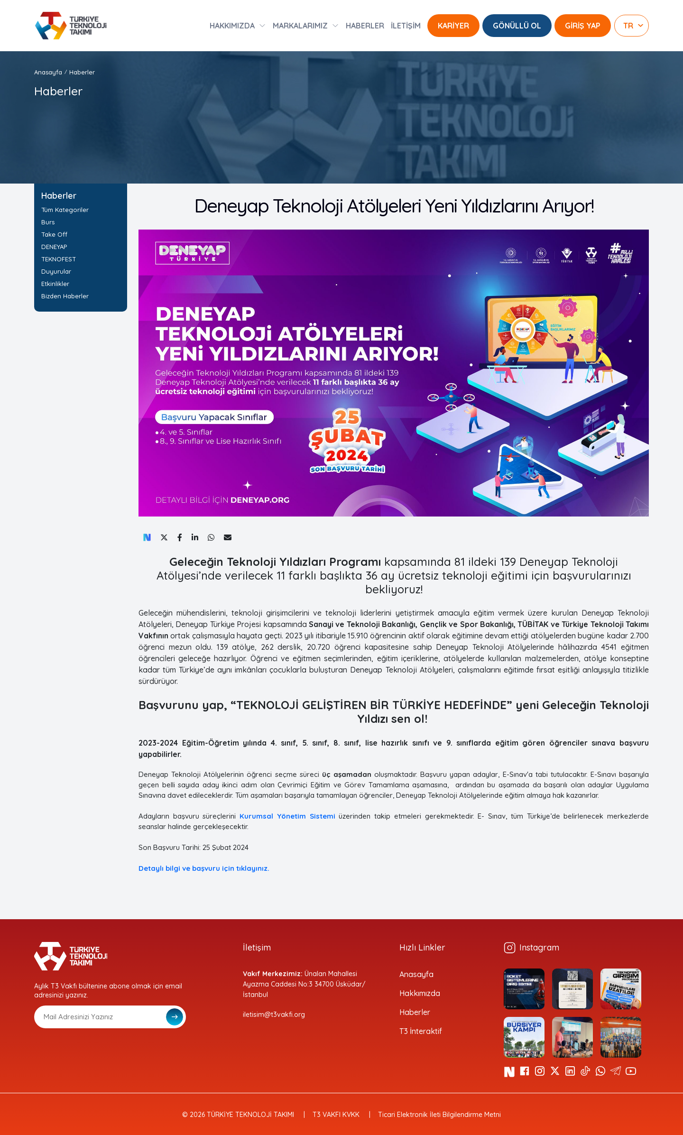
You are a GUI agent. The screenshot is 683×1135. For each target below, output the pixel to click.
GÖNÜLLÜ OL (517, 25)
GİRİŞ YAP (582, 25)
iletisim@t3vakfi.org (274, 1014)
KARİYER (453, 25)
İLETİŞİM (406, 25)
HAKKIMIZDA (232, 25)
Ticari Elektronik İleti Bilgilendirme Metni (439, 1114)
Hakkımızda (419, 993)
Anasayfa (48, 72)
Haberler (82, 72)
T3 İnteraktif (420, 1031)
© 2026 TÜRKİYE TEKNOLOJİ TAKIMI (238, 1114)
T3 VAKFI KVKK (336, 1114)
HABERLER (365, 25)
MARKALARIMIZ (300, 25)
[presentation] (106, 1051)
